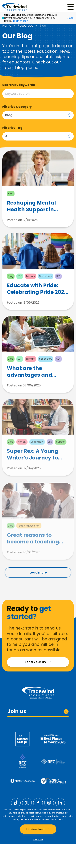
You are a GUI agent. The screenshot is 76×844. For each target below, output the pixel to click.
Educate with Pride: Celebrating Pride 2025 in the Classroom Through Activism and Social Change (37, 293)
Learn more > (20, 20)
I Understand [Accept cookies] (35, 829)
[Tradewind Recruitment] (14, 6)
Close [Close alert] (70, 18)
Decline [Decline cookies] (38, 839)
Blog (9, 115)
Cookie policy (56, 819)
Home (6, 25)
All (7, 136)
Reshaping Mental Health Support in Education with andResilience (31, 208)
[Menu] (70, 6)
